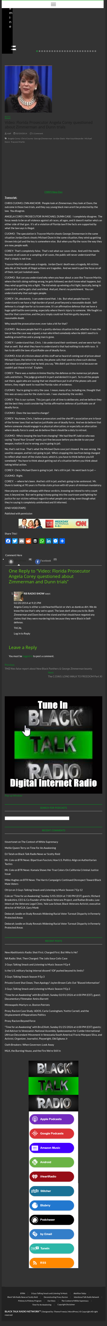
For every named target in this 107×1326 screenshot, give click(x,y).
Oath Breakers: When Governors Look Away (29, 1044)
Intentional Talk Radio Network (86, 1297)
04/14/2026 (20, 44)
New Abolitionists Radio (22, 25)
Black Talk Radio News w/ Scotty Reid (23, 22)
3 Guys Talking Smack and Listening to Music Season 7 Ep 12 (49, 889)
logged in (28, 656)
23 (93, 51)
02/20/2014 (20, 133)
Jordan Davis (59, 138)
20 (85, 51)
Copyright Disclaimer (66, 1304)
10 (60, 51)
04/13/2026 (72, 44)
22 (90, 51)
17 (77, 51)
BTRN (22, 1293)
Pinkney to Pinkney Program (29, 1301)
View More (10, 49)
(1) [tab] (19, 562)
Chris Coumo (27, 138)
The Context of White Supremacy (39, 841)
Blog (6, 25)
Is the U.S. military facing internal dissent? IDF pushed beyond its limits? (44, 970)
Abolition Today (80, 1293)
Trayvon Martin (18, 142)
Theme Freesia (60, 1311)
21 (88, 51)
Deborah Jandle (13, 913)
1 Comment (36, 133)
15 (72, 51)
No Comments (38, 44)
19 (83, 51)
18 (80, 51)
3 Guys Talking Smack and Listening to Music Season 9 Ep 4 (37, 964)
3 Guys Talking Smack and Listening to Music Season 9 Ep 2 (37, 988)
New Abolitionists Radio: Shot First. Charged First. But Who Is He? (26, 35)
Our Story (51, 1301)
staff (7, 44)
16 (75, 51)
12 (65, 51)
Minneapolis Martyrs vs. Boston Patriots (27, 1004)
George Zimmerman (43, 138)
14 (70, 51)
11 (62, 51)
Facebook (43, 561)
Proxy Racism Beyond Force (20, 1020)
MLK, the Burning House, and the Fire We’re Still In (33, 1050)
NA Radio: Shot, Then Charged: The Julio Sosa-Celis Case (77, 35)
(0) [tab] (44, 562)
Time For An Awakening (43, 847)
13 (67, 51)
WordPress (17, 561)
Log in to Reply (22, 633)
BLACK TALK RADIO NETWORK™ (23, 1311)
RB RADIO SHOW (34, 593)
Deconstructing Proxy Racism (56, 1297)
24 (95, 51)
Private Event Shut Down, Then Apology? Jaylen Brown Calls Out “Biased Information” (52, 982)
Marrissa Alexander (75, 138)
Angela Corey (14, 138)
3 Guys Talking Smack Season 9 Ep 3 (25, 976)
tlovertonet (11, 841)
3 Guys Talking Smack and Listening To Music (49, 1293)
